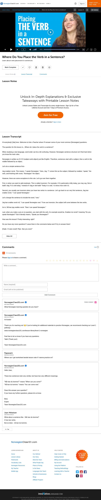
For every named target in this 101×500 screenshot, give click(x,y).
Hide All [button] (9, 236)
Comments (43, 74)
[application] (50, 32)
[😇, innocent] (80, 253)
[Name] (25, 281)
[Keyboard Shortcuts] (95, 49)
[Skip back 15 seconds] (5, 49)
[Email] (25, 287)
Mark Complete (10, 67)
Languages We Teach (39, 468)
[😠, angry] (63, 253)
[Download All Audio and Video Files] (49, 67)
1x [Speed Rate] (23, 49)
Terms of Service (70, 496)
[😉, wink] (73, 253)
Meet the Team (37, 457)
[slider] (34, 49)
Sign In (82, 3)
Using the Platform (60, 462)
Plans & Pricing (37, 462)
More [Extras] (48, 3)
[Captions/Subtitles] (83, 49)
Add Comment (12, 292)
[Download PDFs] (43, 67)
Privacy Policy (74, 494)
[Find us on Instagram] (81, 472)
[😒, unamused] (57, 253)
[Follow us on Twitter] (77, 468)
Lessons (22, 3)
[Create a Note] (36, 67)
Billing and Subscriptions (61, 457)
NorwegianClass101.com (62, 494)
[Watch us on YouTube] (81, 468)
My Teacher (40, 3)
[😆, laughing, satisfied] (67, 253)
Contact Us (57, 471)
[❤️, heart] (93, 253)
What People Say (38, 459)
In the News (36, 465)
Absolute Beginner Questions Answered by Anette (25, 10)
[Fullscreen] (87, 49)
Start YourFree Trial (94, 4)
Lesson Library (6, 10)
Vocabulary (31, 3)
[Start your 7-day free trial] (82, 453)
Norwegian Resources (18, 462)
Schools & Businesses (39, 471)
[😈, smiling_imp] (90, 253)
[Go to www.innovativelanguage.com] (50, 490)
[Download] (91, 49)
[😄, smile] (47, 253)
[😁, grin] (53, 253)
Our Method (36, 451)
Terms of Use (84, 494)
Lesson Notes (9, 74)
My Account (57, 459)
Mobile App (14, 468)
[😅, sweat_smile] (70, 253)
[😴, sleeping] (83, 253)
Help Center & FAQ (60, 451)
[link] (74, 9)
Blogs (34, 474)
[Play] (11, 49)
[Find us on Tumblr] (77, 472)
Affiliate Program (38, 477)
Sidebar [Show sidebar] (95, 10)
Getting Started (59, 454)
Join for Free (51, 115)
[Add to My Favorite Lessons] (29, 67)
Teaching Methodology (61, 465)
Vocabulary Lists (16, 459)
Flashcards (14, 457)
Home (13, 451)
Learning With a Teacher (61, 468)
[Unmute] (30, 49)
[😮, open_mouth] (87, 253)
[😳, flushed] (50, 253)
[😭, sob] (77, 253)
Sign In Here (57, 122)
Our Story (36, 454)
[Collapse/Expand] (50, 247)
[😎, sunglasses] (60, 253)
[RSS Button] (3, 253)
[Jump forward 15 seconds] (17, 49)
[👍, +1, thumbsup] (97, 253)
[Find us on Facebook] (85, 468)
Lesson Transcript (26, 74)
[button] (75, 3)
